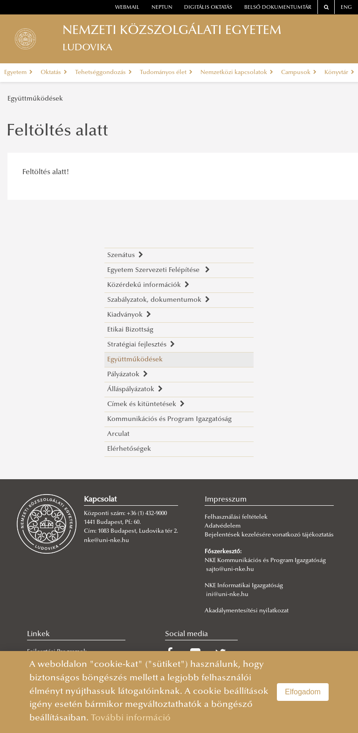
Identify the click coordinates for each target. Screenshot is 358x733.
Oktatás (54, 72)
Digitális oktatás (208, 7)
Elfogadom (303, 692)
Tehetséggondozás (103, 72)
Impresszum (226, 499)
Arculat (118, 434)
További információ (131, 718)
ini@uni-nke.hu (227, 594)
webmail (127, 7)
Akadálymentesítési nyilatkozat (247, 611)
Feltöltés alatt (57, 131)
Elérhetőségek (129, 449)
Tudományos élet (166, 72)
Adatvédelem (223, 526)
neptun (161, 7)
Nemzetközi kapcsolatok (236, 72)
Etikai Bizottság (130, 329)
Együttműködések (35, 98)
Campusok (299, 72)
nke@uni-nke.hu (106, 540)
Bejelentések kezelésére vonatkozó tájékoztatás (269, 535)
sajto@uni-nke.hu (230, 569)
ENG (346, 7)
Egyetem (18, 72)
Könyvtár (339, 72)
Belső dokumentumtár (277, 7)
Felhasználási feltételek (236, 517)
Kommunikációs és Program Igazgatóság (169, 419)
